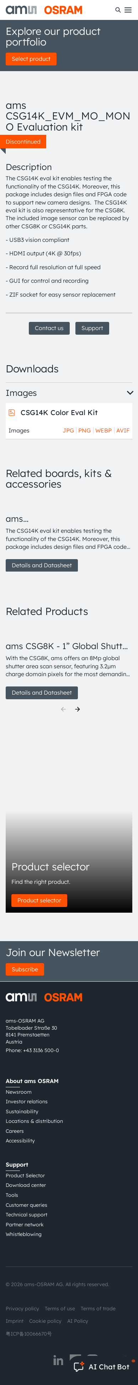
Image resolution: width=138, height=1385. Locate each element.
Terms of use (60, 1308)
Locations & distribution (34, 1121)
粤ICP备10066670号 (29, 1334)
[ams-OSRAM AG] (44, 10)
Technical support (26, 1214)
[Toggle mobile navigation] (128, 10)
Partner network (25, 1224)
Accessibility (20, 1140)
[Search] (118, 10)
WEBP (103, 430)
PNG (84, 430)
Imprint (14, 1321)
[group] (69, 535)
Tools (12, 1195)
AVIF (122, 430)
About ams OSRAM (32, 1080)
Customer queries (26, 1205)
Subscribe (25, 969)
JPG (68, 430)
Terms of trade (98, 1308)
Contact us (49, 327)
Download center (26, 1185)
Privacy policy (22, 1308)
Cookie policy (45, 1321)
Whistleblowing (24, 1234)
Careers (15, 1131)
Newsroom (19, 1092)
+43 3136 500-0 (41, 1050)
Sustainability (22, 1111)
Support (92, 327)
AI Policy (77, 1321)
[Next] (77, 709)
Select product (31, 58)
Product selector (39, 900)
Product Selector (25, 1175)
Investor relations (27, 1101)
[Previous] (63, 709)
